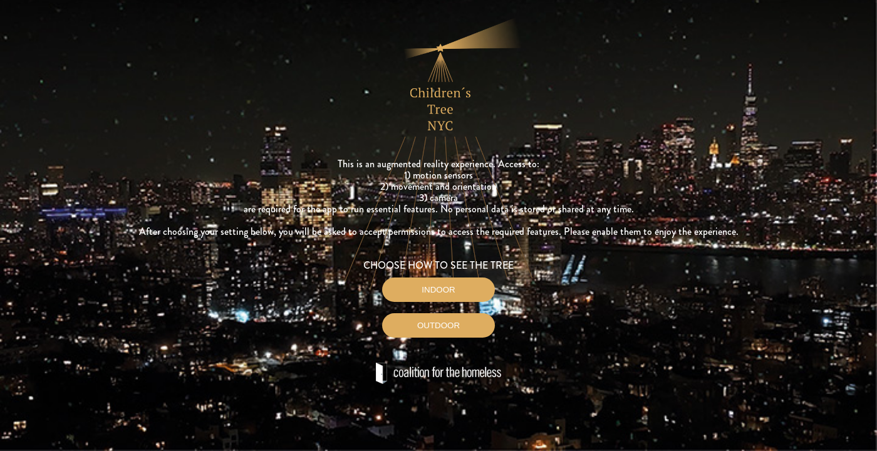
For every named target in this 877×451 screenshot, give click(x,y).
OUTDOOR (438, 325)
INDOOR (438, 289)
